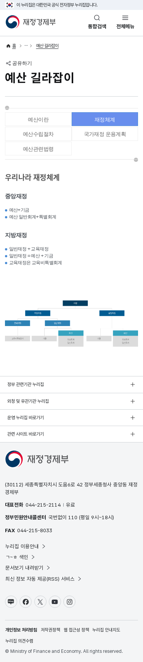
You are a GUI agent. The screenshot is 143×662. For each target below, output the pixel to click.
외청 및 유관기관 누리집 (28, 401)
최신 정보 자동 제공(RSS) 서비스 (43, 579)
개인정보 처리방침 (21, 630)
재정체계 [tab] (105, 119)
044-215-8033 (34, 530)
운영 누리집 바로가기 (25, 417)
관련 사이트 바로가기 (25, 434)
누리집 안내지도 (106, 630)
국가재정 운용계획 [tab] (105, 134)
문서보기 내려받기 (28, 568)
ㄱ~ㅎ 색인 (20, 557)
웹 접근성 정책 (76, 630)
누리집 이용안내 (25, 546)
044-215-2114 (43, 505)
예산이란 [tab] (38, 119)
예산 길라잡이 (47, 45)
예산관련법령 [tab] (38, 149)
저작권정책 (50, 630)
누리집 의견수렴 (19, 641)
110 (72, 517)
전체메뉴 (125, 26)
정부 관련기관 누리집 (25, 384)
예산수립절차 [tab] (38, 134)
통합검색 (97, 26)
